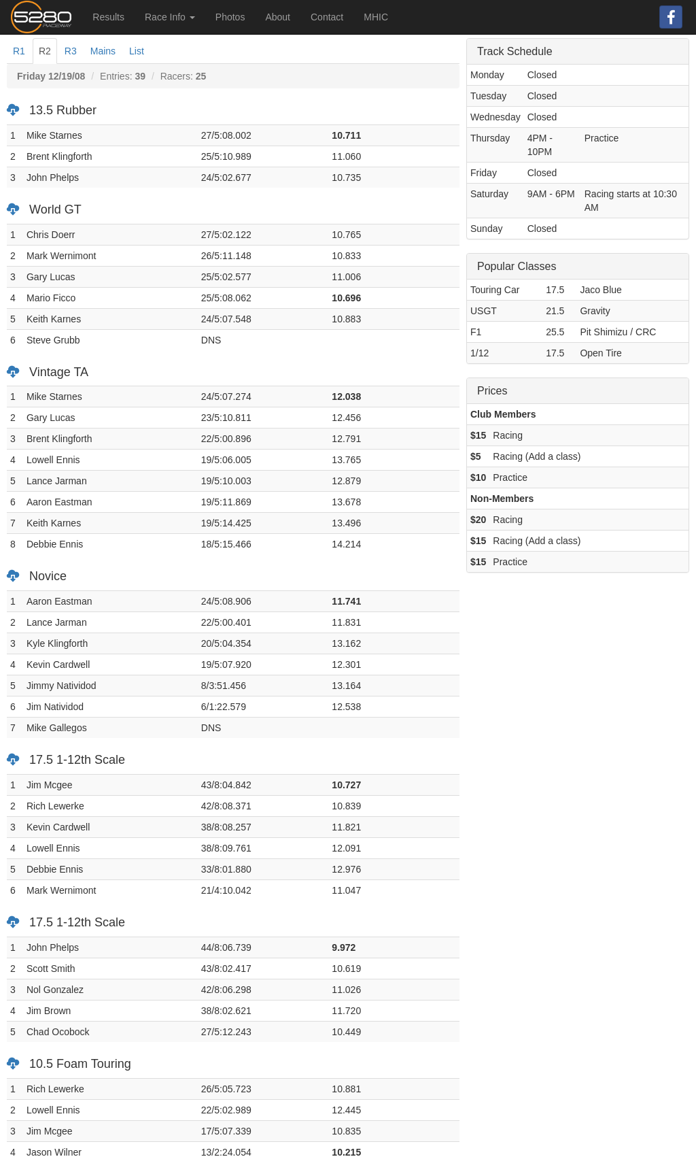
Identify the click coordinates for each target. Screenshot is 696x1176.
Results (108, 17)
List (136, 51)
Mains (103, 51)
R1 (19, 51)
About (277, 17)
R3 (71, 51)
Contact (327, 17)
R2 (45, 51)
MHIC (376, 17)
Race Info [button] (170, 17)
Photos (230, 17)
